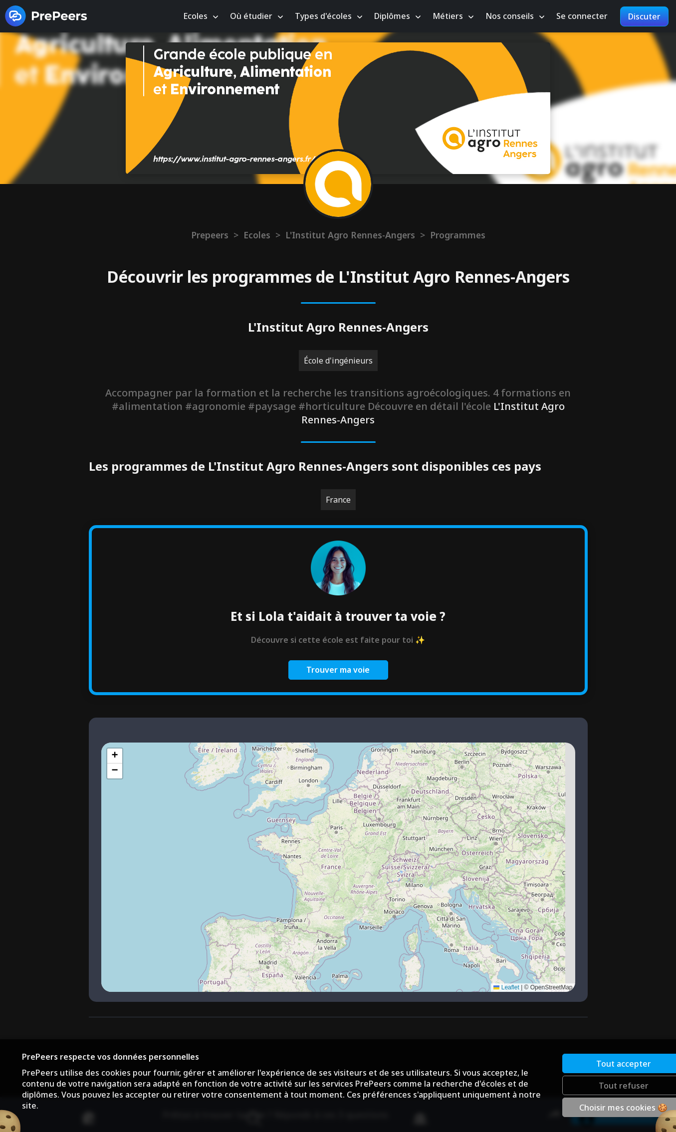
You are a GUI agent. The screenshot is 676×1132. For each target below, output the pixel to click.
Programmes (457, 235)
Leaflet (506, 987)
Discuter (644, 16)
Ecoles (256, 235)
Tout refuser (589, 1085)
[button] (114, 756)
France (338, 499)
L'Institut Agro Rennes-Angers (350, 235)
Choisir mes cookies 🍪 (589, 1107)
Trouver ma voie (338, 669)
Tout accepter (588, 1063)
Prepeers (209, 235)
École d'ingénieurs (338, 360)
